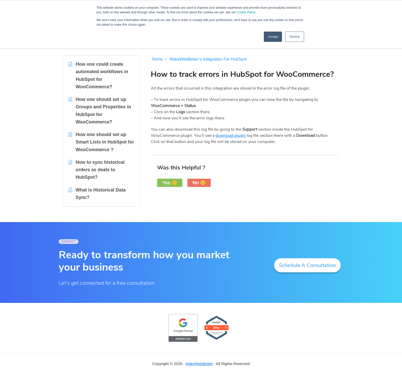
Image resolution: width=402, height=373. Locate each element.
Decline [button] (294, 37)
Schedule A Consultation (307, 265)
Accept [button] (273, 37)
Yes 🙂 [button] (169, 182)
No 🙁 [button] (199, 182)
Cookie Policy (246, 12)
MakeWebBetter (199, 363)
